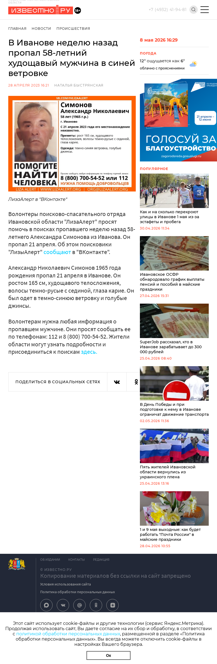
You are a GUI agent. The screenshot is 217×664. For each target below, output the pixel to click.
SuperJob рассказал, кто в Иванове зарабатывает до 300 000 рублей (174, 329)
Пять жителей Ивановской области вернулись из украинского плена (174, 454)
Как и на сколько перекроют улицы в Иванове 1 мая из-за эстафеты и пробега (174, 199)
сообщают (57, 252)
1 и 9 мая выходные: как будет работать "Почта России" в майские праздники (174, 516)
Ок (108, 655)
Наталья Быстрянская (79, 85)
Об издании (50, 560)
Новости (41, 28)
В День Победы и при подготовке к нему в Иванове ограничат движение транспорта (174, 391)
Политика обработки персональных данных (77, 591)
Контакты (76, 560)
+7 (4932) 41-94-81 (168, 9)
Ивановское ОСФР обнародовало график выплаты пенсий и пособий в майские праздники (174, 264)
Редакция (101, 560)
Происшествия (73, 28)
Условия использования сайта (65, 584)
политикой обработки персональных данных (68, 633)
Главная (17, 28)
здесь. (89, 351)
